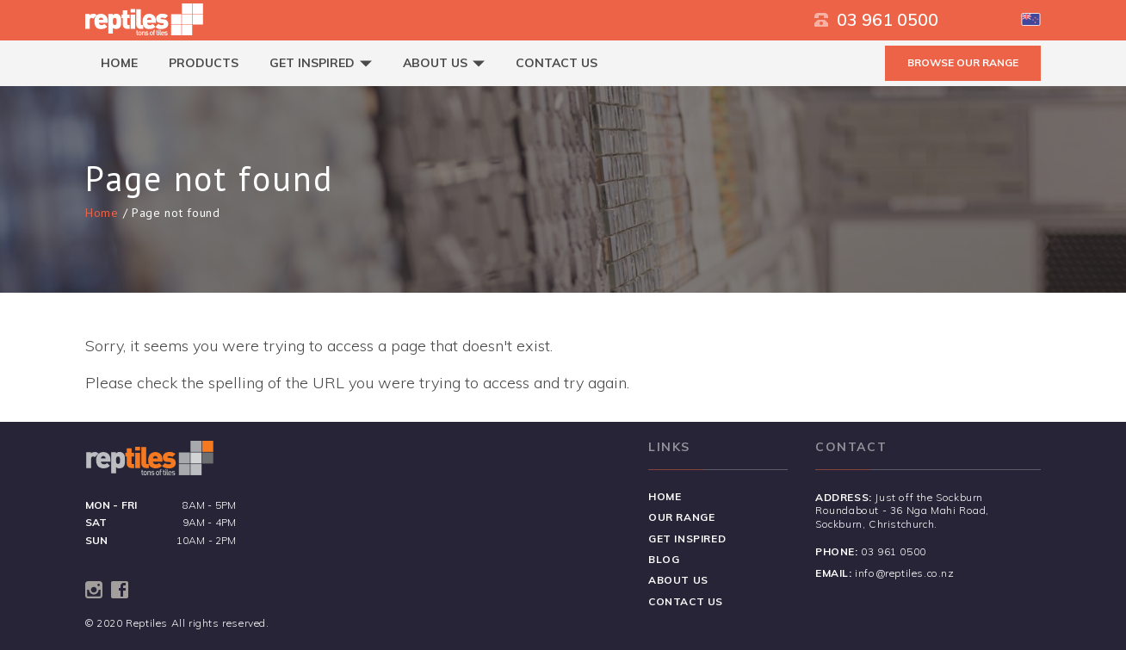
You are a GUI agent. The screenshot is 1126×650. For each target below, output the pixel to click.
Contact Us (556, 63)
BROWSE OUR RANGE (962, 62)
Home (119, 63)
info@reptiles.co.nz (904, 572)
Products (203, 63)
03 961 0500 (876, 19)
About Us (444, 63)
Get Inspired (320, 63)
